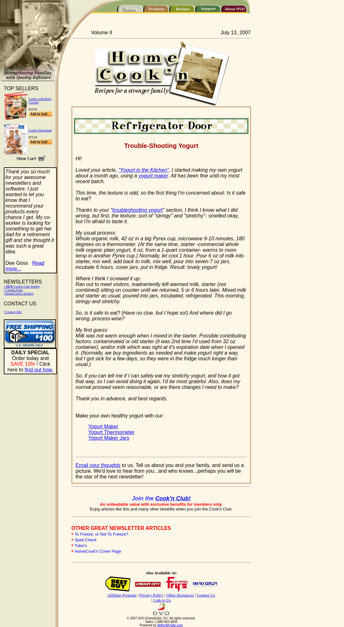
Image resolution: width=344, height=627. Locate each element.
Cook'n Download (40, 130)
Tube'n (81, 545)
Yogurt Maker (103, 426)
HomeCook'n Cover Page (98, 551)
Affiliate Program (121, 595)
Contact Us (206, 595)
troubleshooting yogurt (137, 210)
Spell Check (85, 539)
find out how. (39, 369)
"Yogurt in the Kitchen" (143, 170)
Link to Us (162, 600)
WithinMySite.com (170, 625)
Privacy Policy (151, 595)
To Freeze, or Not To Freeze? (101, 534)
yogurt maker (153, 175)
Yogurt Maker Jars (108, 438)
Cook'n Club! (172, 498)
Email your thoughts (98, 465)
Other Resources (180, 595)
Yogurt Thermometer (111, 432)
